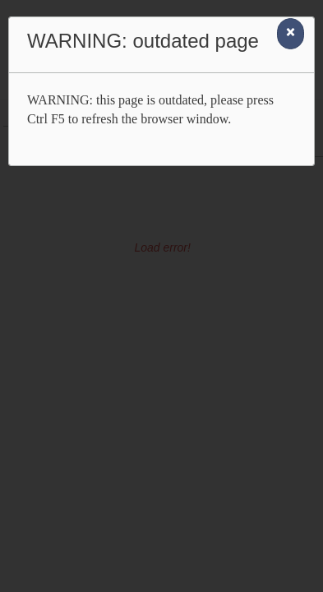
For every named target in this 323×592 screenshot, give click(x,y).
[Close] (290, 33)
